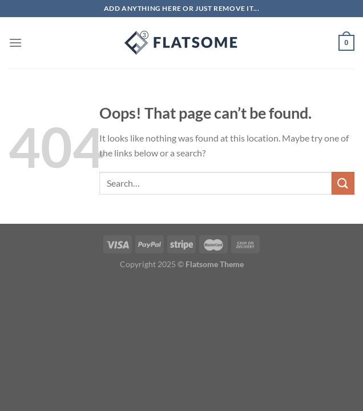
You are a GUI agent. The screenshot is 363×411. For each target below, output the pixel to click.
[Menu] (15, 43)
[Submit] (343, 183)
